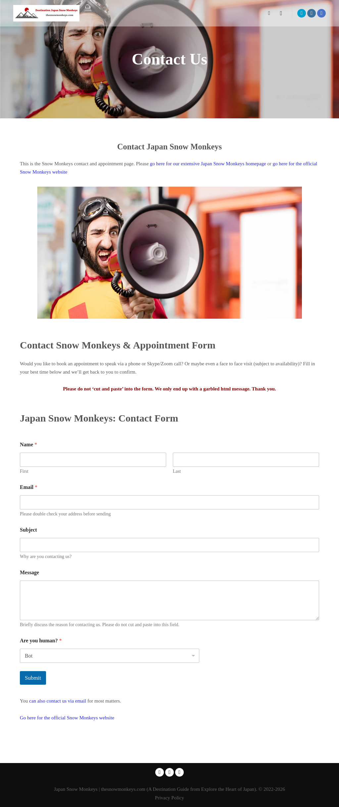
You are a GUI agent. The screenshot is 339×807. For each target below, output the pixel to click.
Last (177, 471)
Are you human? (41, 640)
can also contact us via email (58, 701)
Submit (33, 678)
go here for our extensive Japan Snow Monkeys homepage (208, 163)
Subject (28, 530)
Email (28, 487)
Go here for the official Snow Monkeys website (67, 717)
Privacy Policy (169, 797)
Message (29, 572)
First (24, 471)
